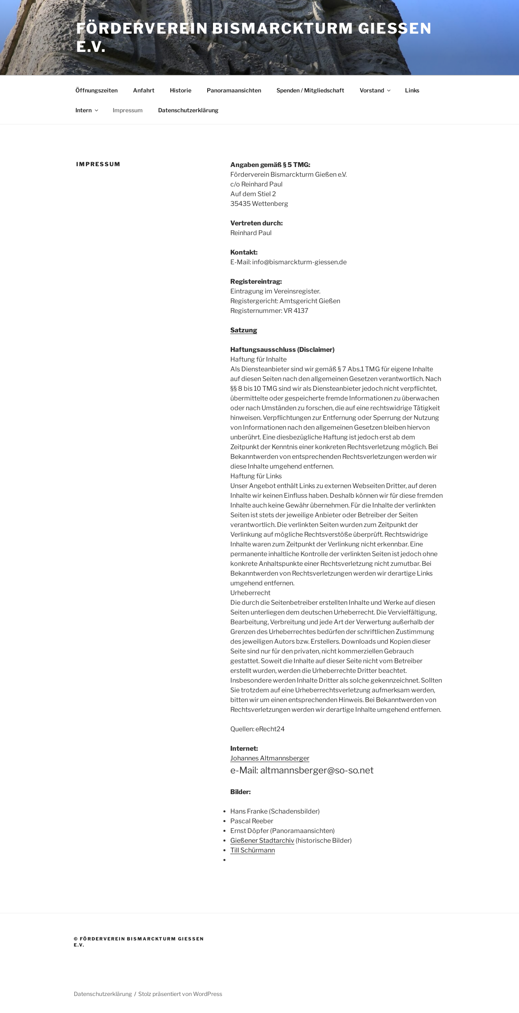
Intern (87, 110)
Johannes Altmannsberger (269, 758)
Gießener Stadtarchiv (262, 840)
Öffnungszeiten (96, 90)
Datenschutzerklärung (188, 110)
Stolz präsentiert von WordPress (180, 993)
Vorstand (376, 90)
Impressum (128, 110)
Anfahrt (143, 90)
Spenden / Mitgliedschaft (310, 90)
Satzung (243, 330)
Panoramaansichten (234, 90)
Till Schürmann (252, 850)
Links (412, 90)
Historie (180, 90)
